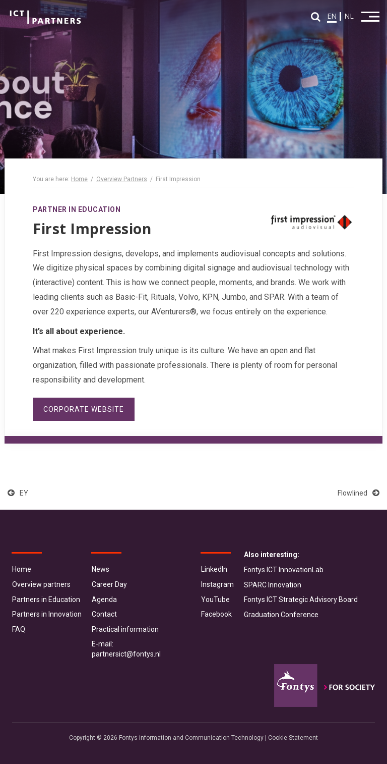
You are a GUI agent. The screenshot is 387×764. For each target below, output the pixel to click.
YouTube (215, 599)
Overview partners (41, 584)
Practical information (125, 629)
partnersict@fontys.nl (126, 654)
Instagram (217, 584)
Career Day (109, 584)
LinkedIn (214, 569)
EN (332, 16)
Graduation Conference (281, 615)
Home (79, 179)
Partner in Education (76, 209)
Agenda (104, 599)
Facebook (216, 614)
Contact (104, 614)
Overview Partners (121, 179)
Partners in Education (46, 599)
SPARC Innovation (272, 585)
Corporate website (83, 409)
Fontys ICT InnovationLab (284, 570)
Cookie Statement (293, 737)
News (100, 569)
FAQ (18, 629)
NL (349, 16)
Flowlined (358, 493)
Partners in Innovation (47, 614)
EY (18, 493)
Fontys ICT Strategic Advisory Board (301, 599)
